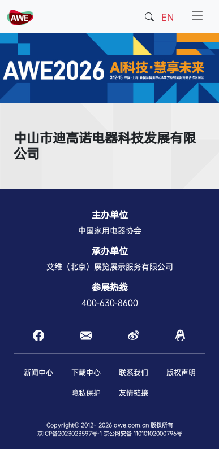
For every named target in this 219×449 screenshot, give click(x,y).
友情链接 (133, 393)
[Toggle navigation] (197, 16)
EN (167, 17)
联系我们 (133, 372)
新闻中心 (38, 372)
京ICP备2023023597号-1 (69, 433)
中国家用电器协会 (109, 230)
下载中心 (86, 372)
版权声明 (181, 372)
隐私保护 (86, 393)
